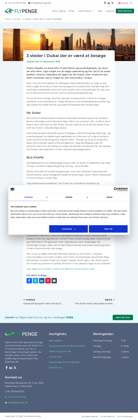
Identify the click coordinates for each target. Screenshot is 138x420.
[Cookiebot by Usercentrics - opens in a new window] (116, 189)
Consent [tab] (29, 197)
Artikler (17, 19)
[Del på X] (35, 280)
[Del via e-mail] (54, 280)
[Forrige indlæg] (46, 302)
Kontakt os (55, 367)
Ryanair (38, 317)
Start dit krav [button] (125, 11)
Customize (68, 229)
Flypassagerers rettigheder (64, 362)
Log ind (110, 11)
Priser (71, 11)
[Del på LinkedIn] (41, 280)
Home (8, 19)
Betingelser (55, 340)
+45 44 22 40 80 (15, 3)
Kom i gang (58, 11)
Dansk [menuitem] (125, 3)
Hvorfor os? (55, 356)
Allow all (108, 229)
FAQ (100, 11)
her (41, 345)
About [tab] (109, 197)
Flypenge (10, 9)
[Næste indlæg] (92, 302)
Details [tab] (69, 197)
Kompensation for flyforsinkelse (67, 346)
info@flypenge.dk (39, 3)
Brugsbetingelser (90, 416)
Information (86, 11)
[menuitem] (125, 3)
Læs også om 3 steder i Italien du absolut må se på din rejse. (61, 269)
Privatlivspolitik (107, 416)
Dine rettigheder (125, 416)
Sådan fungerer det (60, 351)
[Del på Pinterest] (48, 280)
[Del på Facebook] (29, 280)
